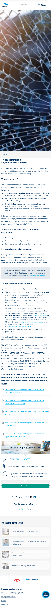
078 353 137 (28, 459)
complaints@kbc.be (40, 315)
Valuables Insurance (37, 276)
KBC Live (17, 459)
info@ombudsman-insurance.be (32, 322)
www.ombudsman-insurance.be (19, 326)
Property (5, 154)
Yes (22, 509)
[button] (42, 5)
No (29, 509)
